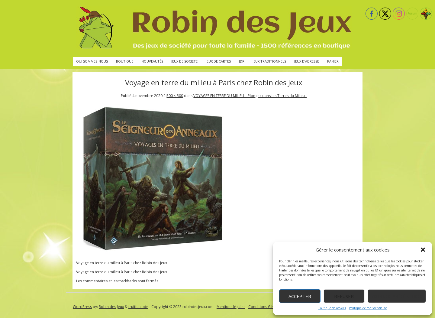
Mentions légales (231, 306)
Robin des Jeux (111, 306)
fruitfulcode (138, 306)
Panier (333, 61)
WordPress (82, 306)
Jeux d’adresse (306, 61)
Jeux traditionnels (269, 61)
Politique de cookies (332, 308)
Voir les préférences (397, 296)
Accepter (299, 296)
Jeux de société (184, 61)
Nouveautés (152, 61)
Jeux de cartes (218, 61)
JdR (241, 61)
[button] (423, 250)
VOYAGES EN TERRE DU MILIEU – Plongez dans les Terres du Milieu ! (250, 95)
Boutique (124, 61)
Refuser (344, 296)
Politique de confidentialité (368, 308)
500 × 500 (174, 95)
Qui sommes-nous (92, 61)
